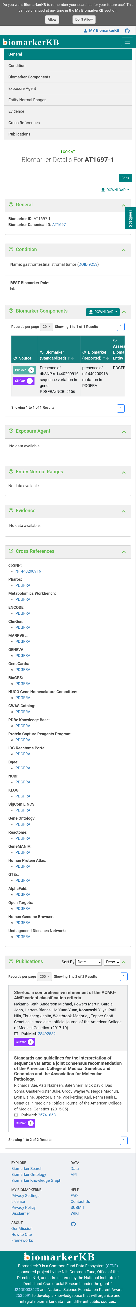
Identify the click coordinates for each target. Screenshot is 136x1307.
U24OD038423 (26, 1289)
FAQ (74, 1195)
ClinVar (23, 381)
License (18, 1201)
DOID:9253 (88, 264)
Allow (52, 19)
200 (43, 976)
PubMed (24, 370)
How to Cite (21, 1234)
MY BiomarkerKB (101, 30)
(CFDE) (112, 1266)
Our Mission (22, 1228)
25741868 (47, 1115)
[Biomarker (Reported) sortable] (95, 349)
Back (125, 178)
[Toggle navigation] (127, 41)
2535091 (23, 1295)
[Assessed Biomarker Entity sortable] (122, 349)
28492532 (47, 1033)
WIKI (75, 1213)
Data (75, 1168)
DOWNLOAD (113, 190)
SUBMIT (78, 1207)
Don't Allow (84, 19)
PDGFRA (22, 585)
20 (45, 327)
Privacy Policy (23, 1207)
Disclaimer (20, 1213)
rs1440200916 (28, 571)
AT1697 (59, 224)
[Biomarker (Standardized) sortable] (59, 349)
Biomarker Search (27, 1168)
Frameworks (22, 1240)
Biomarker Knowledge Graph (36, 1180)
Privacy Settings (25, 1195)
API (74, 1174)
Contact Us (80, 1201)
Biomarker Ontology (28, 1174)
